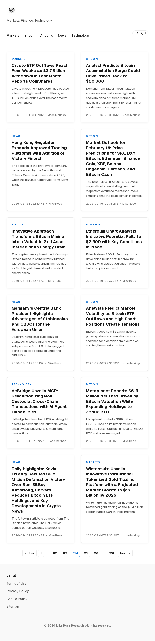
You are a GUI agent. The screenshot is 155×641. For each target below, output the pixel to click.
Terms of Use (16, 583)
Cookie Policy (17, 599)
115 (86, 553)
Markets (13, 35)
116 (96, 553)
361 (111, 553)
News (62, 35)
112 (55, 553)
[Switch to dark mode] (140, 33)
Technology (80, 35)
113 (65, 553)
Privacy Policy (18, 591)
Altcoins (46, 35)
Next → (125, 553)
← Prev (30, 553)
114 (75, 553)
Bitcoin (29, 35)
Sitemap (13, 606)
